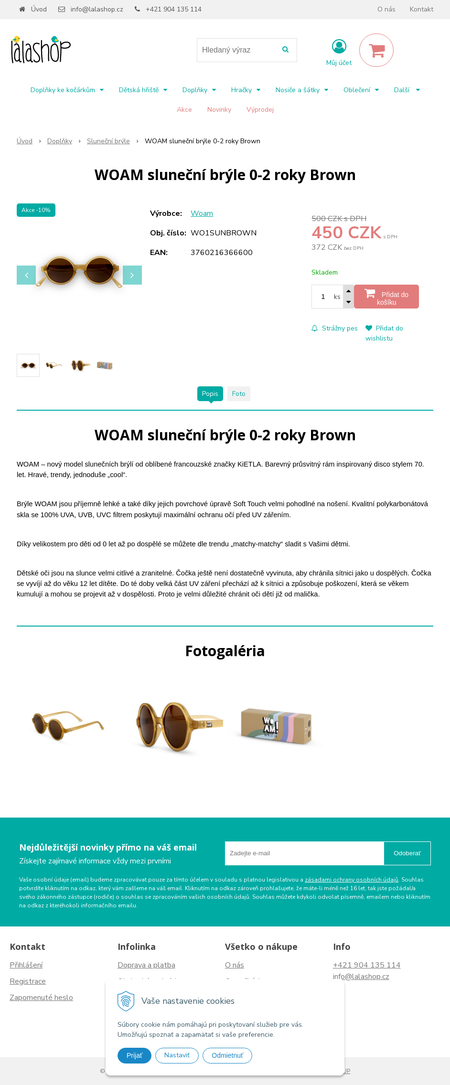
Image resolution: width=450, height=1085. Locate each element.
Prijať (134, 1055)
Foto (239, 393)
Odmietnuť (227, 1055)
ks (337, 296)
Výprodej (260, 109)
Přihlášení (26, 965)
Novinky (219, 109)
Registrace (28, 981)
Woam (202, 213)
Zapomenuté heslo (41, 997)
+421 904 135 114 (174, 9)
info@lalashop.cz (97, 9)
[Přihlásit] (339, 52)
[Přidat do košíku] (386, 296)
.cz (385, 976)
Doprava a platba (146, 965)
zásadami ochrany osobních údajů (351, 879)
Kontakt (421, 9)
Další (407, 90)
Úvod (39, 9)
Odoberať (407, 853)
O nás (386, 9)
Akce (184, 109)
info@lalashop (357, 976)
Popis (210, 393)
